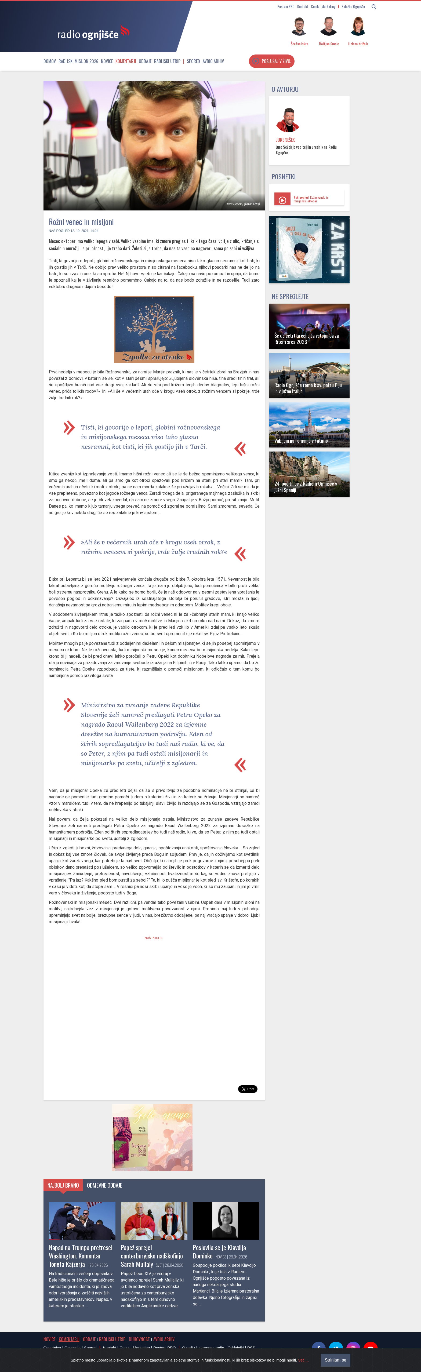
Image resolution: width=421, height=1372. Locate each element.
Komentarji (125, 61)
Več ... (303, 1360)
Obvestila (72, 1348)
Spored (193, 61)
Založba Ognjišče (353, 6)
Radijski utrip (167, 61)
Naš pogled (59, 231)
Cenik (315, 6)
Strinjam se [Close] (335, 1360)
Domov (49, 61)
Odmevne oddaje (104, 1185)
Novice (107, 61)
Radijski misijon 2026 (78, 61)
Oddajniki (236, 1348)
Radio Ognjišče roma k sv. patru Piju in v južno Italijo (308, 388)
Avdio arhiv (213, 61)
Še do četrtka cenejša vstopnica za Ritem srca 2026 (306, 338)
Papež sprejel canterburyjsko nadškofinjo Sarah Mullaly (152, 1255)
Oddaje (145, 61)
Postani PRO (286, 6)
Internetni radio (211, 1348)
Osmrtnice (52, 1348)
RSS (251, 1348)
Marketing (328, 6)
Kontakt (302, 6)
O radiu (188, 1348)
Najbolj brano (63, 1185)
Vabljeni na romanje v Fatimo (301, 440)
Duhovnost (139, 1339)
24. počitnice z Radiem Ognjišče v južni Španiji (305, 486)
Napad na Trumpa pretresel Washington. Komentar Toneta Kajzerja (80, 1255)
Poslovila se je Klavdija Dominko (219, 1251)
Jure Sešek (285, 140)
